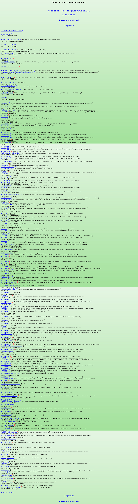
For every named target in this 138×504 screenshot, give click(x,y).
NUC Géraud (5, 177)
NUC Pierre (4, 366)
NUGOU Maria (5, 428)
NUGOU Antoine (6, 392)
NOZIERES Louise (7, 93)
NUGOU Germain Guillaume (10, 401)
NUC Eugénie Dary (7, 168)
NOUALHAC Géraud (7, 50)
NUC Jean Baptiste (7, 244)
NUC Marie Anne (6, 334)
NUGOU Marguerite (7, 425)
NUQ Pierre (4, 485)
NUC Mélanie (5, 356)
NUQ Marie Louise (7, 478)
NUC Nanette (5, 359)
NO (71, 14)
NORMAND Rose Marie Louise (11, 39)
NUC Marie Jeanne (7, 344)
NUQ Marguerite (6, 471)
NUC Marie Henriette (7, 341)
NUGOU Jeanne (6, 408)
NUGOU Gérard (6, 399)
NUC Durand (5, 158)
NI (68, 14)
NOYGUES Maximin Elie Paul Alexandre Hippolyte (17, 72)
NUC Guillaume (6, 191)
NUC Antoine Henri (7, 137)
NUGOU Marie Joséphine (9, 432)
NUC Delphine (5, 156)
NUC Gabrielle (5, 174)
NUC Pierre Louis (6, 378)
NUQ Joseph (5, 466)
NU (74, 14)
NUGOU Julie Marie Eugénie (10, 418)
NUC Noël (4, 361)
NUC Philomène (6, 365)
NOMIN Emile (5, 34)
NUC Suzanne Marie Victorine (10, 384)
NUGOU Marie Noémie (8, 439)
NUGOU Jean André (7, 404)
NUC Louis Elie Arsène (8, 289)
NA (63, 14)
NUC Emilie (4, 165)
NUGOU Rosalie (6, 442)
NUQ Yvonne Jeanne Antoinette (10, 487)
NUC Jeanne (5, 254)
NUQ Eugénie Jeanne (7, 458)
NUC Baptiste (5, 148)
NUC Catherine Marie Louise (10, 153)
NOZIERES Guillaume (8, 86)
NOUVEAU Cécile (7, 58)
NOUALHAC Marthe (7, 53)
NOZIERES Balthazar (7, 82)
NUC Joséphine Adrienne (8, 282)
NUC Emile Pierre (6, 161)
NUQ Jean (4, 463)
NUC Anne (4, 117)
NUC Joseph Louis (6, 285)
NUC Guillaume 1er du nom (11, 194)
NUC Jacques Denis (7, 205)
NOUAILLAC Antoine (8, 44)
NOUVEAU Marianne (8, 62)
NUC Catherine (5, 151)
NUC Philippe (5, 363)
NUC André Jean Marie (8, 110)
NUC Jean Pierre (6, 270)
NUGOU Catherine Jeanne (9, 396)
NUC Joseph (5, 280)
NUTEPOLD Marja (7, 492)
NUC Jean (4, 208)
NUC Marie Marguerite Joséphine (11, 346)
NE (66, 14)
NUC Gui (4, 187)
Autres (87, 11)
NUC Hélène (5, 203)
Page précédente (69, 25)
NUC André (4, 103)
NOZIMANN (5, 98)
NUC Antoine (5, 118)
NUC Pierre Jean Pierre (9, 373)
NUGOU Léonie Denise (8, 421)
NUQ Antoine (5, 447)
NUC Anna (4, 112)
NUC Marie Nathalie (7, 349)
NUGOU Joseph (6, 415)
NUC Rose (4, 380)
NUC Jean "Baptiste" (7, 249)
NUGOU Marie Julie (7, 435)
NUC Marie (4, 306)
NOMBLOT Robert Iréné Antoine (11, 31)
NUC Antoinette (6, 139)
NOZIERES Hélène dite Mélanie (11, 89)
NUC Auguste (5, 146)
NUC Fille (4, 172)
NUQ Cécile (4, 454)
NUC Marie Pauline (7, 351)
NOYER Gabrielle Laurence (9, 67)
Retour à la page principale (69, 20)
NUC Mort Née (5, 358)
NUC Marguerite (6, 292)
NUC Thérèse (5, 387)
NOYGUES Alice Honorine (9, 70)
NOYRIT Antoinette (7, 77)
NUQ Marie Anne (6, 475)
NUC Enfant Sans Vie (7, 167)
